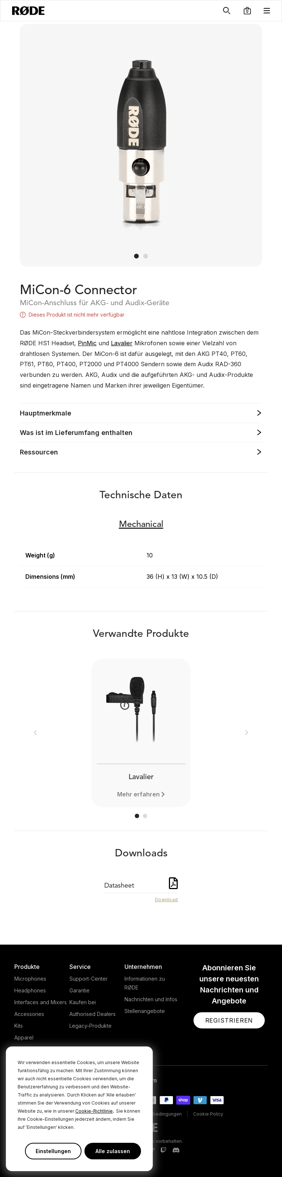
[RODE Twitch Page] (163, 1150)
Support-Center (88, 979)
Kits (18, 1026)
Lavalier (122, 343)
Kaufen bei (82, 1002)
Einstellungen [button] (53, 1151)
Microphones (30, 979)
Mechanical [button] (141, 524)
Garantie (79, 990)
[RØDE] (28, 10)
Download (166, 899)
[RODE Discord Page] (176, 1150)
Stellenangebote (144, 1011)
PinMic (87, 343)
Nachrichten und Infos (150, 999)
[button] (247, 10)
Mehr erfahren (138, 794)
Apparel (23, 1037)
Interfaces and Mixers (40, 1002)
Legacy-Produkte (90, 1026)
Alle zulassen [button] (112, 1151)
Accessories (29, 1014)
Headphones (30, 990)
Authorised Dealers (92, 1014)
